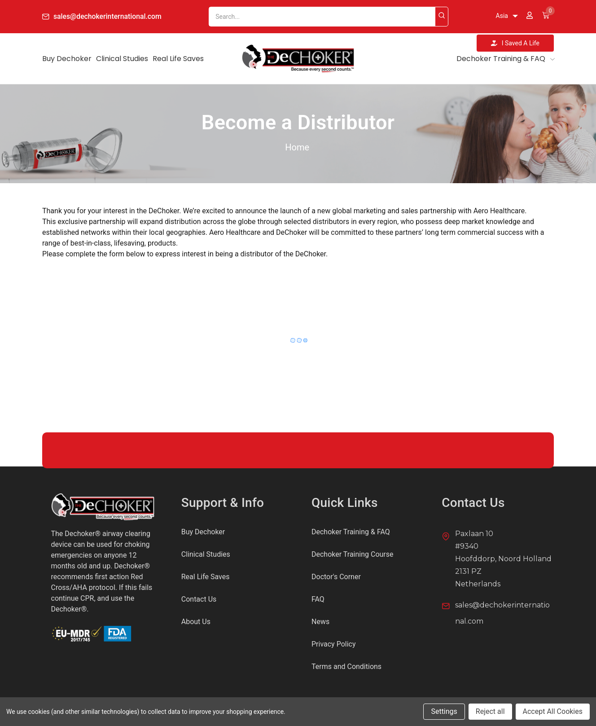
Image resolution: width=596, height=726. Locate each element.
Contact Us (199, 599)
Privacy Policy (333, 644)
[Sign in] (530, 16)
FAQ (317, 599)
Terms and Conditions (346, 666)
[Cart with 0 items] (546, 16)
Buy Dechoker (67, 58)
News (320, 621)
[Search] (442, 16)
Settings (444, 711)
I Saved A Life (515, 43)
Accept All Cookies (553, 711)
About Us (195, 621)
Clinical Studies (122, 58)
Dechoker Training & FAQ (505, 58)
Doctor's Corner (336, 576)
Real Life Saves (178, 58)
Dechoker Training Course (352, 554)
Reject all (490, 711)
